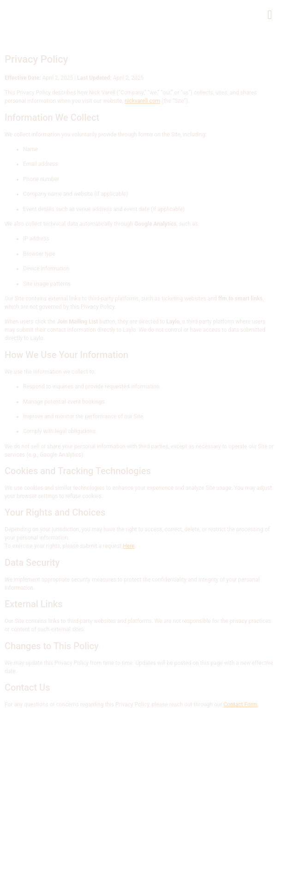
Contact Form (240, 704)
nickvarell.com (142, 101)
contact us (223, 853)
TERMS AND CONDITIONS (203, 878)
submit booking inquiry (108, 861)
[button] (269, 15)
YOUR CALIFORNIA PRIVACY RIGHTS (95, 878)
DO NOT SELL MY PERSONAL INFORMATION (138, 870)
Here (128, 546)
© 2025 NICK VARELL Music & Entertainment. (111, 853)
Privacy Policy (187, 861)
